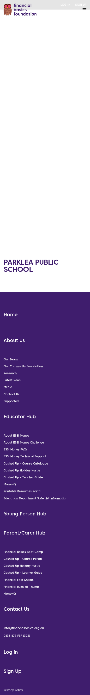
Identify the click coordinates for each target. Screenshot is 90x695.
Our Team (11, 359)
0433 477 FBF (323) (17, 635)
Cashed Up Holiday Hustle (22, 470)
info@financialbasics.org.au (24, 628)
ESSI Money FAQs (16, 449)
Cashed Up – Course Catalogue (26, 463)
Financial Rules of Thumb (21, 586)
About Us (14, 340)
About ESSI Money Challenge (24, 442)
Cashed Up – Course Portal (23, 559)
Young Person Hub (25, 514)
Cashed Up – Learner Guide (23, 572)
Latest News (12, 380)
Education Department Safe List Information (35, 498)
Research (10, 373)
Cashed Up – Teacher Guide (23, 477)
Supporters (11, 401)
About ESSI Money (16, 435)
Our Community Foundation (23, 366)
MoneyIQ (10, 484)
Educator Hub (20, 416)
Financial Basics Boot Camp (23, 552)
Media (8, 387)
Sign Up (12, 671)
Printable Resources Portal (22, 491)
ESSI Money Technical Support (25, 456)
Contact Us (11, 394)
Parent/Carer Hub (24, 533)
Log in (11, 652)
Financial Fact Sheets (19, 580)
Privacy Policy (13, 690)
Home (11, 314)
